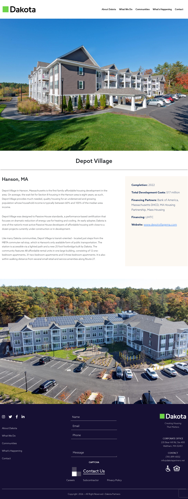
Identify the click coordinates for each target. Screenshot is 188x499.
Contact (179, 9)
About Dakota (109, 9)
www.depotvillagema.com (160, 224)
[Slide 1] (95, 400)
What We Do (125, 9)
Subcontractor (91, 480)
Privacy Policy (114, 480)
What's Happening (162, 9)
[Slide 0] (90, 400)
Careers (70, 480)
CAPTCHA (94, 462)
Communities (143, 9)
